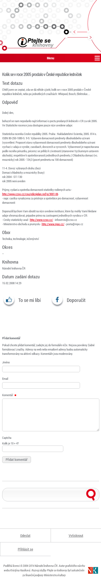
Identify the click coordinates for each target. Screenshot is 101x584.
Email (5, 379)
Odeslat (25, 535)
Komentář (9, 395)
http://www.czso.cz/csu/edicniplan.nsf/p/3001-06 (30, 194)
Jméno (6, 362)
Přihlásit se (25, 549)
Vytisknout (76, 535)
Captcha (6, 438)
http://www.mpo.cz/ (53, 224)
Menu (50, 58)
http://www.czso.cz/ (41, 220)
